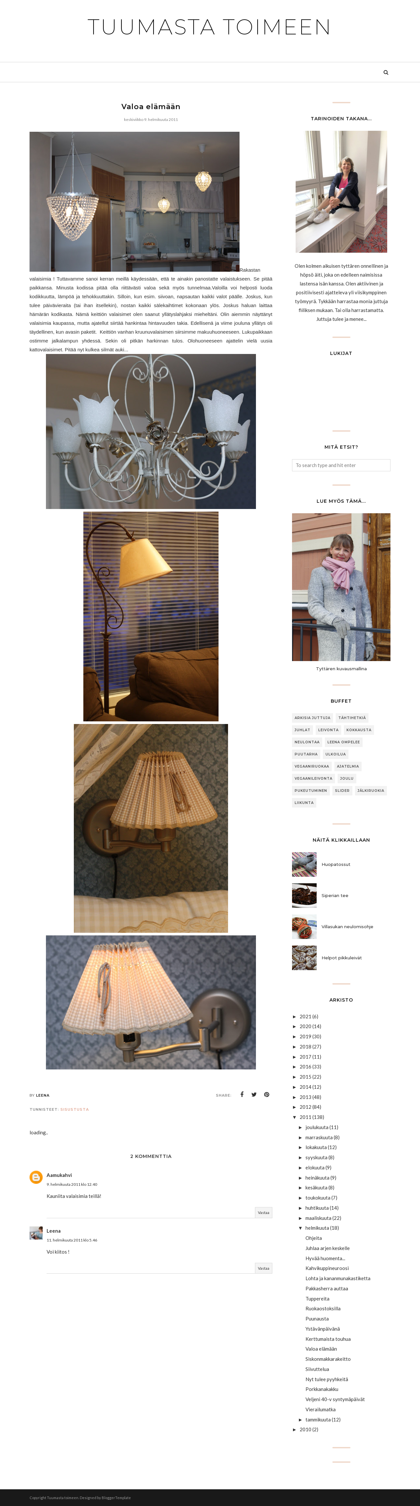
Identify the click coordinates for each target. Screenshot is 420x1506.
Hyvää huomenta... (325, 1258)
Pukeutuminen (311, 791)
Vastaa (263, 1212)
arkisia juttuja (312, 718)
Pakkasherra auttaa (326, 1288)
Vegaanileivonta (313, 778)
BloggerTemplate (116, 1498)
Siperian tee (335, 895)
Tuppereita (317, 1298)
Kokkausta (358, 730)
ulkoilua (336, 754)
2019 (305, 1036)
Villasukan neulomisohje (347, 926)
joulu (347, 778)
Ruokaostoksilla (323, 1308)
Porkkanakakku (321, 1389)
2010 (305, 1429)
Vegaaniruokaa (312, 766)
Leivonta (328, 730)
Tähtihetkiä (352, 718)
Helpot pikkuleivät (342, 957)
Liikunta (304, 803)
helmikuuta (317, 1228)
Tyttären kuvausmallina (341, 668)
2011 (305, 1117)
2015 (305, 1077)
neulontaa (307, 742)
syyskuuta (316, 1157)
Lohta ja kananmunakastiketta (337, 1278)
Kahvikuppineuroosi (327, 1268)
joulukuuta (316, 1127)
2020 (305, 1026)
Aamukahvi (59, 1175)
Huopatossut (336, 864)
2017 (305, 1057)
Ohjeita (313, 1238)
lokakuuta (316, 1147)
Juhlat (302, 730)
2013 (305, 1097)
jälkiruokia (371, 791)
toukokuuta (317, 1198)
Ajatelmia (348, 766)
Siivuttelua (317, 1369)
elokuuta (315, 1167)
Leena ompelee (343, 742)
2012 (305, 1107)
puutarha (306, 754)
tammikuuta (318, 1419)
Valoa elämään (321, 1349)
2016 (305, 1066)
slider (342, 791)
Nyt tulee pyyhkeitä (326, 1379)
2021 (305, 1016)
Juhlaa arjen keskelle (327, 1248)
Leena (54, 1231)
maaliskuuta (318, 1218)
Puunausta (317, 1318)
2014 (305, 1087)
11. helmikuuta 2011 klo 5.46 (72, 1240)
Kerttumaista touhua (328, 1339)
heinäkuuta (317, 1178)
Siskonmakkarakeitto (328, 1359)
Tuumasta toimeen (210, 27)
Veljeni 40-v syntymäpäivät (335, 1399)
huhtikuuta (317, 1208)
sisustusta (74, 1109)
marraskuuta (319, 1137)
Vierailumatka (320, 1409)
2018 (305, 1046)
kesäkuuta (316, 1187)
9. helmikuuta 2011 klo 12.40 (72, 1184)
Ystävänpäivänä (322, 1329)
